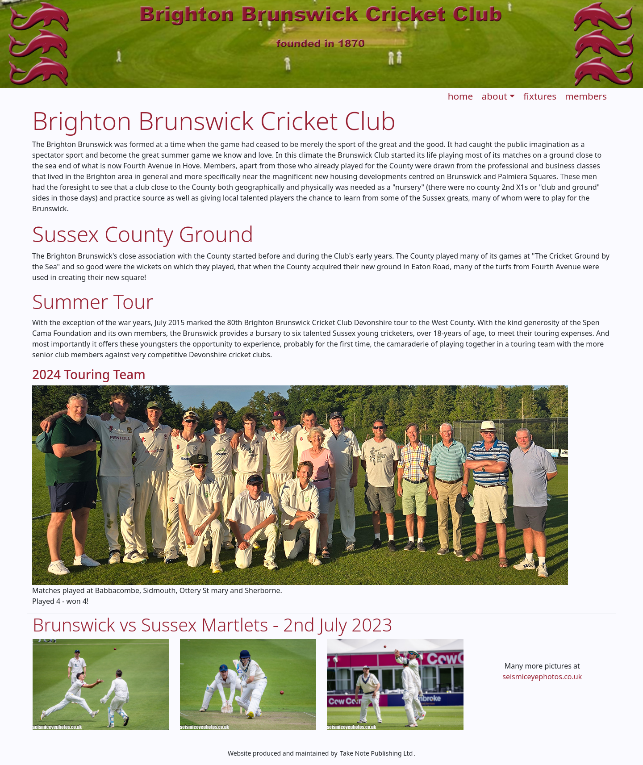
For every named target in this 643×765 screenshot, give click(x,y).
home (460, 96)
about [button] (494, 96)
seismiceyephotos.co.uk (542, 676)
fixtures (539, 96)
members (586, 96)
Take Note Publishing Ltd (376, 753)
